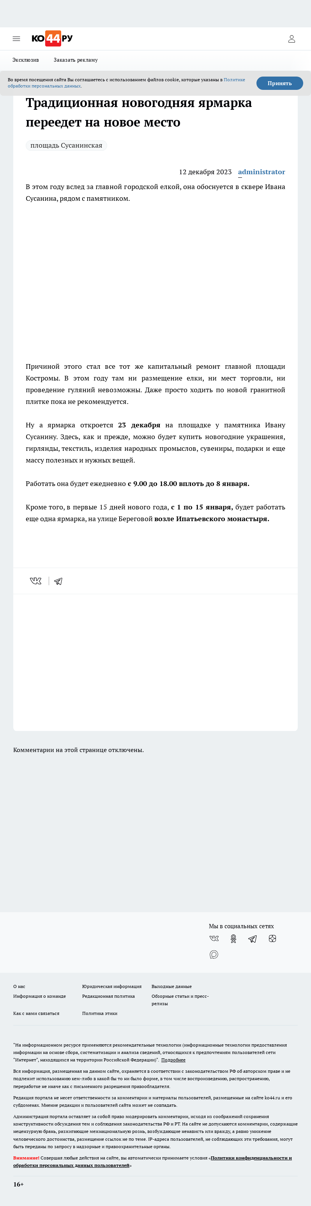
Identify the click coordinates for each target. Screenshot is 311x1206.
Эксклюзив (25, 59)
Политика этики (99, 1013)
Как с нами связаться (36, 1013)
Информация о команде (39, 996)
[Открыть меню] (16, 38)
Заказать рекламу (76, 59)
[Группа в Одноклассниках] (233, 939)
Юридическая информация (111, 986)
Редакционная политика (108, 996)
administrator (261, 171)
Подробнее (173, 1060)
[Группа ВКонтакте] (214, 939)
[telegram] (61, 580)
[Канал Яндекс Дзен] (272, 939)
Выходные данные (172, 986)
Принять (280, 83)
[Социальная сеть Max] (214, 954)
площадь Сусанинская (66, 145)
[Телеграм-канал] (253, 939)
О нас (19, 986)
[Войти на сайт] (291, 38)
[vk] (36, 580)
